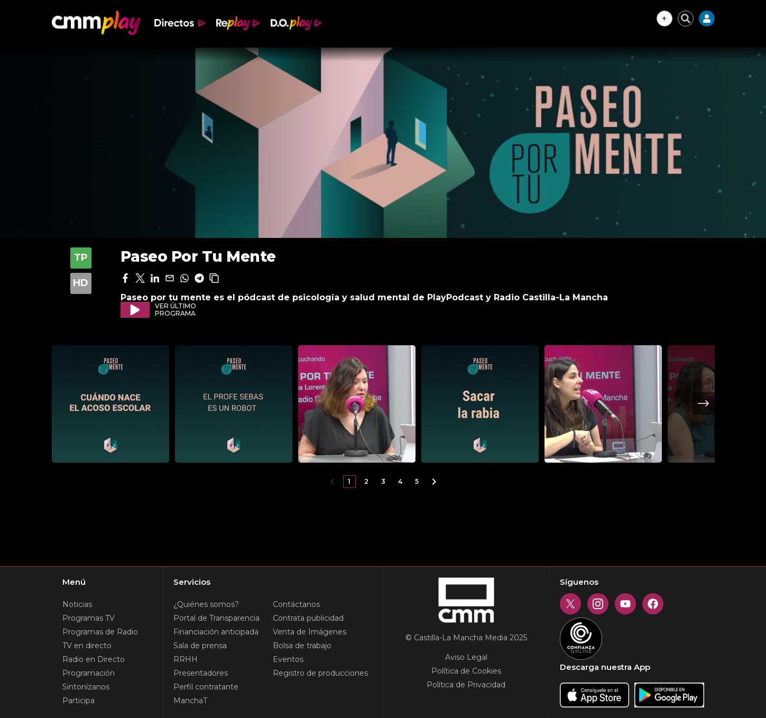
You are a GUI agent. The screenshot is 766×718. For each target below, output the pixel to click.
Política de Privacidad (466, 684)
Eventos (288, 659)
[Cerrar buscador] (686, 18)
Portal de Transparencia (216, 618)
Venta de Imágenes (309, 632)
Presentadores (200, 673)
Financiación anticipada (216, 632)
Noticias (77, 604)
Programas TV (88, 618)
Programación (88, 673)
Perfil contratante (205, 687)
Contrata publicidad (308, 618)
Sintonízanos (85, 687)
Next (704, 403)
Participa (78, 700)
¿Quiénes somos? (206, 604)
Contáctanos (296, 604)
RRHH (185, 659)
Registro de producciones (320, 673)
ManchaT (190, 700)
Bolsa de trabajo (302, 645)
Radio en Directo (93, 659)
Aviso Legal (466, 657)
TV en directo (87, 645)
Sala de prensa (200, 645)
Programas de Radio (100, 632)
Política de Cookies (466, 671)
